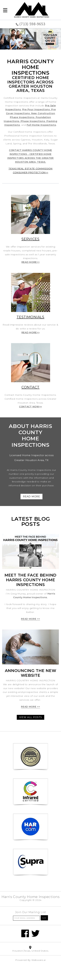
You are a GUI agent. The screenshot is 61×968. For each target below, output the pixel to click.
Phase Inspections (33, 121)
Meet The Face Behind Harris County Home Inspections (30, 580)
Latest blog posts (30, 521)
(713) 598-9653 (32, 23)
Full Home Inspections (41, 124)
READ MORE (31, 496)
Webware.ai (38, 960)
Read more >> (30, 618)
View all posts (30, 717)
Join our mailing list (30, 912)
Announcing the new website (30, 673)
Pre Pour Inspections (36, 109)
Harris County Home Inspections (30, 897)
